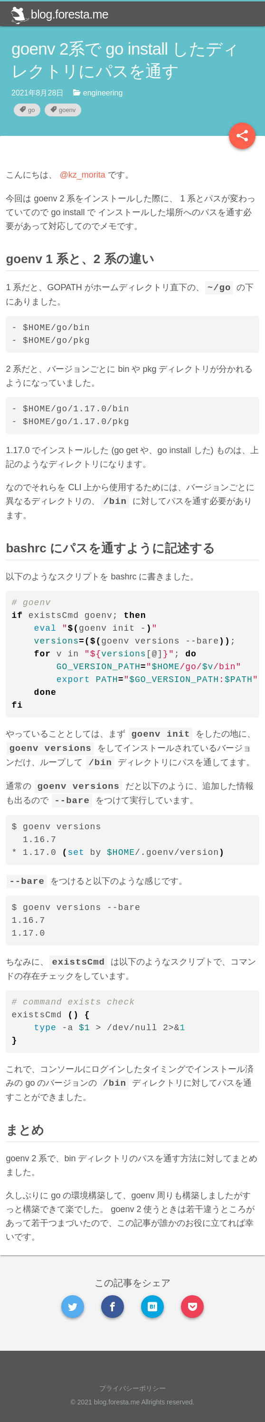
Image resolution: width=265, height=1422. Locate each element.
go (27, 110)
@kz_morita (88, 175)
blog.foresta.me (59, 14)
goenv (63, 110)
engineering (98, 92)
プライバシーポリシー (132, 1388)
